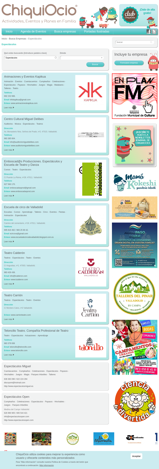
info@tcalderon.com (18, 276)
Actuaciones (30, 335)
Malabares (58, 85)
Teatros (40, 124)
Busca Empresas (17, 38)
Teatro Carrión (13, 295)
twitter (154, 31)
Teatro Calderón (14, 253)
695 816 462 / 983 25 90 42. (16, 230)
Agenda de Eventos (33, 31)
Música (18, 124)
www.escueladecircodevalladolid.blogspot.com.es (32, 237)
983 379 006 (9, 343)
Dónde (63, 53)
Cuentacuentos (30, 81)
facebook (148, 31)
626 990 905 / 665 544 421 (15, 413)
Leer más (9, 107)
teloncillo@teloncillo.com (20, 347)
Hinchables (32, 85)
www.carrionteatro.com (21, 315)
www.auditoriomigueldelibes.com (25, 145)
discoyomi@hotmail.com (14, 382)
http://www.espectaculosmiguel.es (18, 386)
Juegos (42, 85)
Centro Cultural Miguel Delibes (24, 119)
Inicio (4, 38)
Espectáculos (10, 85)
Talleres (7, 88)
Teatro (15, 88)
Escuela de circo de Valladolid (23, 207)
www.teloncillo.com (19, 350)
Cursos (7, 170)
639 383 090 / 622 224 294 (15, 379)
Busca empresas (65, 31)
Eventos (18, 81)
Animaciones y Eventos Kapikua (25, 76)
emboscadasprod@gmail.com (23, 188)
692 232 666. (9, 96)
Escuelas (8, 212)
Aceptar (136, 456)
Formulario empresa (129, 63)
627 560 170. (9, 184)
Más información (46, 465)
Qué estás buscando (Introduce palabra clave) (25, 53)
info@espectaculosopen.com (16, 416)
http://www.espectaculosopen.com (18, 420)
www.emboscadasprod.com (23, 191)
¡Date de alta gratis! (147, 11)
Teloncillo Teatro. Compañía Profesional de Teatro (36, 330)
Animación (8, 81)
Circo (45, 212)
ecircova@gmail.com (19, 233)
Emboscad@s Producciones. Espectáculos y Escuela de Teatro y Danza (33, 163)
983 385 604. (9, 138)
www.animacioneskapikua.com (24, 103)
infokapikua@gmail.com (20, 100)
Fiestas (62, 212)
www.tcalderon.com (19, 279)
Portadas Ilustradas (96, 31)
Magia (49, 85)
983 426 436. (9, 272)
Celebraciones (58, 81)
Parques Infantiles (39, 374)
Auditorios (8, 124)
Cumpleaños (44, 81)
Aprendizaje (27, 212)
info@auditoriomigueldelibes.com (24, 142)
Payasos (21, 85)
